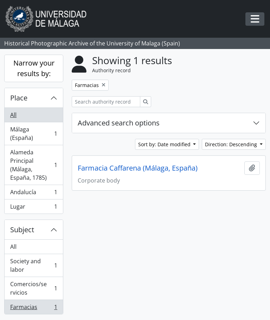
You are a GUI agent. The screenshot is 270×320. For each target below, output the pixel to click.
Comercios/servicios (33, 288)
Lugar (33, 208)
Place (18, 98)
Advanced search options (119, 123)
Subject (22, 229)
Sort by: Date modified (165, 144)
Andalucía (33, 193)
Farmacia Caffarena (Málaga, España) (138, 168)
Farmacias (33, 308)
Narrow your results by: (33, 68)
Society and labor (33, 265)
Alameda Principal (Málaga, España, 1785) (33, 164)
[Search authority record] (106, 101)
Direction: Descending (231, 144)
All (13, 115)
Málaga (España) (33, 133)
